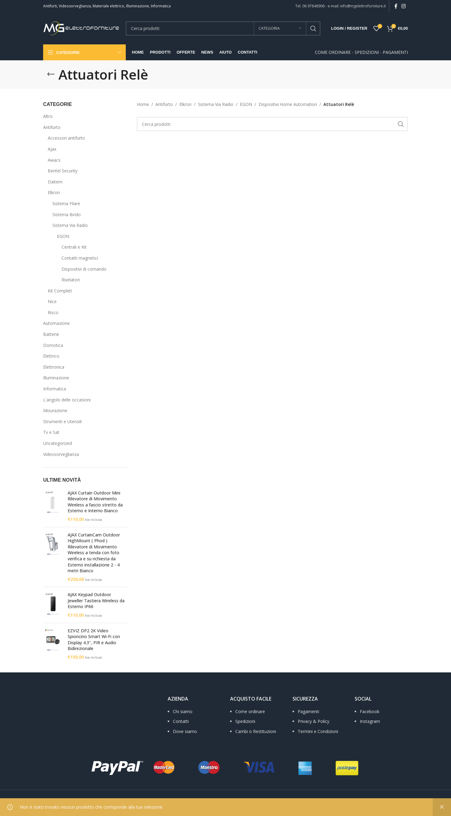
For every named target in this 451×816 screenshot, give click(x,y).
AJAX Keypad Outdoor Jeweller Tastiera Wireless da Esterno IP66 (96, 600)
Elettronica (53, 367)
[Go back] (50, 74)
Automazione (56, 323)
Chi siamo (182, 711)
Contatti (181, 721)
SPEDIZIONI (367, 52)
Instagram (370, 721)
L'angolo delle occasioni (67, 400)
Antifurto (52, 127)
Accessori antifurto (66, 138)
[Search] (223, 28)
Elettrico (51, 356)
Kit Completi (60, 291)
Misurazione (55, 410)
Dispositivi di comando (84, 269)
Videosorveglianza (61, 454)
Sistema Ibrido (66, 214)
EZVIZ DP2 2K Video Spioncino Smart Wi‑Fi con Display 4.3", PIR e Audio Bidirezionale (94, 640)
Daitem (55, 182)
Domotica (53, 345)
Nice (52, 301)
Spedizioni (245, 721)
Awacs (54, 160)
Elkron (54, 192)
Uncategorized (57, 443)
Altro (48, 116)
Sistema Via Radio (70, 225)
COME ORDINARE (333, 52)
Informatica (54, 389)
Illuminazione (56, 378)
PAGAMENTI (395, 52)
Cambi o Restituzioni (255, 731)
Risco (53, 312)
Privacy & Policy (313, 721)
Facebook (369, 711)
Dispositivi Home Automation (288, 104)
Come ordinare (250, 711)
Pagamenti (308, 711)
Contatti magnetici (80, 258)
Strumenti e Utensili (62, 421)
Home (143, 104)
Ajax (52, 149)
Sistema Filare (66, 203)
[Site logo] (81, 28)
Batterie (51, 334)
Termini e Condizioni (318, 731)
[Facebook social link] (395, 6)
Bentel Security (62, 171)
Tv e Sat (51, 432)
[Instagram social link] (404, 6)
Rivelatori (71, 280)
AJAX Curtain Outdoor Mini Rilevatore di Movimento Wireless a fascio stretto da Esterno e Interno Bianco (95, 502)
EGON (63, 236)
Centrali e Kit (74, 247)
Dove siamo (185, 731)
